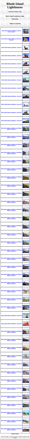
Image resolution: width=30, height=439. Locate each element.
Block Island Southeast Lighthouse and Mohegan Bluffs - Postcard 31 (11, 275)
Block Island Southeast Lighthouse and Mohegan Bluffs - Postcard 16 (11, 153)
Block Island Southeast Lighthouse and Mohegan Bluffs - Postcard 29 (11, 259)
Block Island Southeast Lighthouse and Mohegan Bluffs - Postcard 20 (11, 185)
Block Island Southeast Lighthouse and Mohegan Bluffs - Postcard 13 (11, 129)
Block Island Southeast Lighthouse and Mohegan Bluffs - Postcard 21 (11, 194)
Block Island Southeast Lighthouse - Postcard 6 (11, 71)
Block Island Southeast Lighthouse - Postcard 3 (11, 47)
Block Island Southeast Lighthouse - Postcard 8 (11, 88)
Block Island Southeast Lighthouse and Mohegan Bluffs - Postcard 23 (11, 210)
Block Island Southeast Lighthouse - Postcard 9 (11, 96)
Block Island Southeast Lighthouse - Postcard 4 (11, 55)
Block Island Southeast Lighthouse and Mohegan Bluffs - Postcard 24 (11, 218)
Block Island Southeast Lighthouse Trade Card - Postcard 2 (11, 39)
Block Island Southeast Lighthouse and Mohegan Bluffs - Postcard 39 (11, 340)
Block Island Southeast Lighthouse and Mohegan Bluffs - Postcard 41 (11, 356)
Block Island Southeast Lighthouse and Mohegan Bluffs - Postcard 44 (11, 380)
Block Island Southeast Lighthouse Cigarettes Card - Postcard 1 (11, 31)
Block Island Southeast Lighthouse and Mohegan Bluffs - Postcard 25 (11, 226)
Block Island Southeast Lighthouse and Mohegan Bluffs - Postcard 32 (11, 283)
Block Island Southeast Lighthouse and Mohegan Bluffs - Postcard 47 (11, 405)
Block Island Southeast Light (15, 11)
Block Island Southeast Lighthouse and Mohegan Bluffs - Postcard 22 (11, 202)
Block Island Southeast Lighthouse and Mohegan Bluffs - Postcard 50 (11, 429)
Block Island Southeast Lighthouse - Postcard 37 (11, 323)
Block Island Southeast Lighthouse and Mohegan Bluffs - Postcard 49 (11, 421)
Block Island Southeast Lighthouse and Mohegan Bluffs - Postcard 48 (11, 413)
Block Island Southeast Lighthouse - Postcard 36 (11, 315)
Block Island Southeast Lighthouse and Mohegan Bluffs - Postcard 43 (11, 372)
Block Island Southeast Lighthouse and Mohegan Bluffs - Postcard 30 (11, 267)
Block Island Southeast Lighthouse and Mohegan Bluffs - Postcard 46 (11, 397)
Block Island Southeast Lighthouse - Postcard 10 (11, 104)
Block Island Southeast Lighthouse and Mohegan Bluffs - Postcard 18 (11, 169)
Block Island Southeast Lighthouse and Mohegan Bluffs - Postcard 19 (11, 177)
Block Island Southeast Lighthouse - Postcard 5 (11, 63)
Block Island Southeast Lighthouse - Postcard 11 (11, 112)
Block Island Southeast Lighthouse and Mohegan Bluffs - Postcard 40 (11, 348)
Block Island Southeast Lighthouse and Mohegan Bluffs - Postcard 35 (11, 307)
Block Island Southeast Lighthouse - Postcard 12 (11, 120)
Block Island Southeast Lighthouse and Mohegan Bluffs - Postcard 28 (11, 250)
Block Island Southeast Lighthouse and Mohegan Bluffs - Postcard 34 (11, 299)
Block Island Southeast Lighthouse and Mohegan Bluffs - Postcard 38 (11, 332)
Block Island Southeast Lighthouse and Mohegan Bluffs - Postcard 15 (11, 145)
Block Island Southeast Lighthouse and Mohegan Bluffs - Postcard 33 (11, 291)
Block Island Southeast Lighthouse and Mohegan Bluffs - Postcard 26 (11, 234)
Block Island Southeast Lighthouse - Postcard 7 (11, 79)
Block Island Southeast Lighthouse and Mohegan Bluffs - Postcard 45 (11, 388)
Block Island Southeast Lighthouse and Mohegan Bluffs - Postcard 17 (11, 161)
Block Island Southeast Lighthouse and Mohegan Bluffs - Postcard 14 (11, 137)
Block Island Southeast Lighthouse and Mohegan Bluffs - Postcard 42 (11, 364)
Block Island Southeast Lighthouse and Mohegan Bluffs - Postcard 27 (11, 242)
